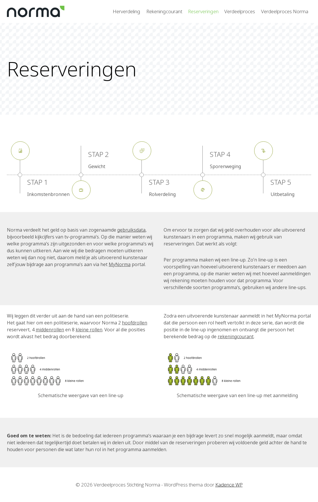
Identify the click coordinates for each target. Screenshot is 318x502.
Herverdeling (126, 11)
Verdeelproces (239, 11)
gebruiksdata (131, 230)
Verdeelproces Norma (284, 11)
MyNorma (120, 264)
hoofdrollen (134, 323)
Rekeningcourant (164, 11)
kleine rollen (89, 329)
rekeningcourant (236, 336)
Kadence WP (229, 484)
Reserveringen (203, 11)
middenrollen (50, 329)
